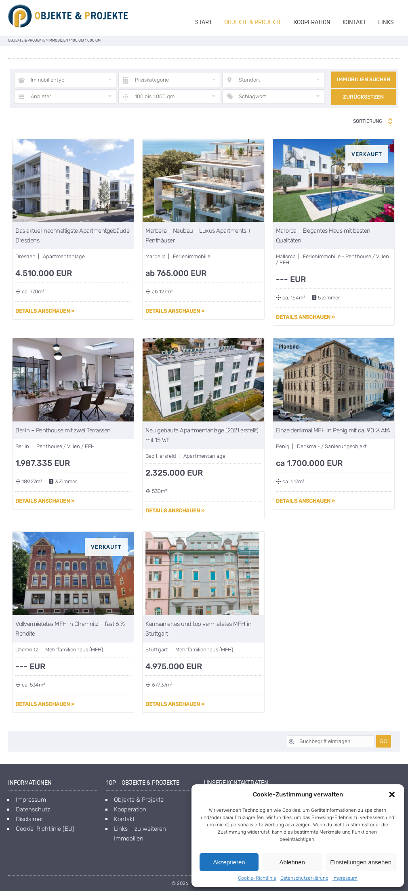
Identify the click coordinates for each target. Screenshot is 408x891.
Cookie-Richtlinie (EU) (45, 828)
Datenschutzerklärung (304, 878)
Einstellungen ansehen (360, 862)
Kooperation (312, 22)
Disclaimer (29, 819)
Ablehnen (292, 862)
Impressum (345, 878)
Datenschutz (33, 809)
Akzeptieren (229, 862)
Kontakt (354, 22)
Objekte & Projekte (253, 22)
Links (386, 22)
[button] (392, 794)
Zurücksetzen (363, 97)
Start (203, 22)
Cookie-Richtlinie (257, 878)
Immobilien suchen (363, 79)
